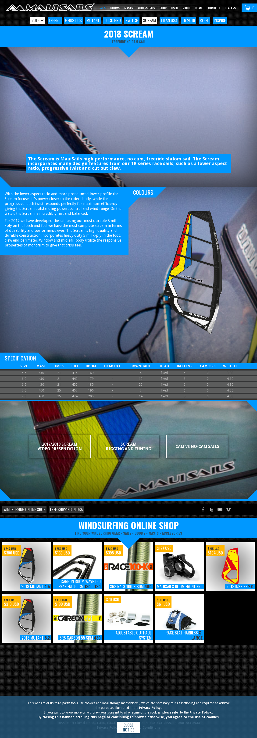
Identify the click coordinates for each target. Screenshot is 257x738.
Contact (214, 7)
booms (140, 533)
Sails (102, 7)
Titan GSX (169, 20)
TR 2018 (188, 20)
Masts (128, 7)
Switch (131, 20)
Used (174, 7)
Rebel (204, 20)
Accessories (146, 7)
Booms (115, 7)
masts (154, 533)
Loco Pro (112, 20)
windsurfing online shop (129, 525)
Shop (163, 7)
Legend (55, 20)
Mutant (93, 20)
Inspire (220, 20)
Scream (149, 20)
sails (127, 533)
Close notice (128, 727)
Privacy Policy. (150, 708)
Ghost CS (73, 20)
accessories (172, 533)
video (186, 7)
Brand (199, 7)
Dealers (230, 7)
